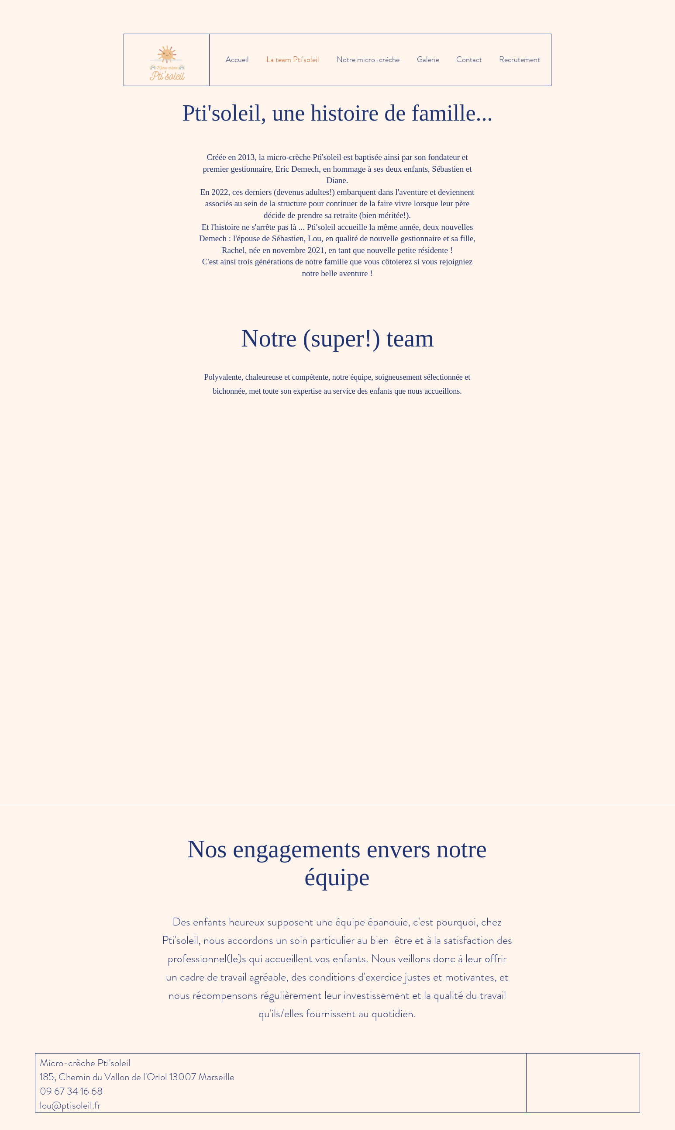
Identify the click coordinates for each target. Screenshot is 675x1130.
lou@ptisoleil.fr (70, 1105)
